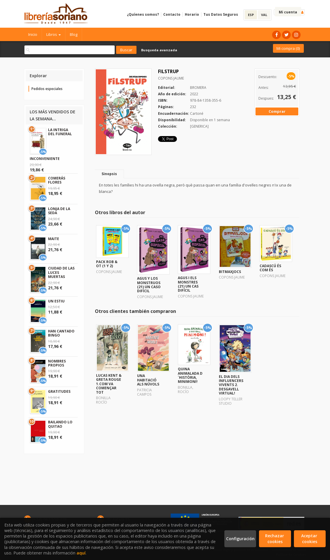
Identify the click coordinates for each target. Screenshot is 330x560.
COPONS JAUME (171, 78)
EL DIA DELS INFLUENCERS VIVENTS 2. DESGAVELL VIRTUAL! (231, 385)
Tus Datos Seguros (220, 14)
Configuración (240, 538)
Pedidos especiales (47, 88)
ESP (251, 15)
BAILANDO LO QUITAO (60, 424)
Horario (192, 14)
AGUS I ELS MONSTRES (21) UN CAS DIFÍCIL (188, 284)
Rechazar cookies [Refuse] (275, 538)
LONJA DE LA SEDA (59, 210)
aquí (81, 553)
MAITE (53, 238)
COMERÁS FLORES (56, 180)
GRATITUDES (59, 391)
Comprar (277, 111)
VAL (264, 15)
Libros (53, 34)
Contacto (171, 14)
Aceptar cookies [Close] (309, 538)
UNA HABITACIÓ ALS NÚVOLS (148, 380)
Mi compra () (288, 48)
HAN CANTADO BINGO (61, 333)
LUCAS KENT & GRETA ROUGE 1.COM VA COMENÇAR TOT (109, 384)
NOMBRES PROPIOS (57, 363)
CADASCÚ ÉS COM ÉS (270, 267)
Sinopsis (109, 173)
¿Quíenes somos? (143, 14)
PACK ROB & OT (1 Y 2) (107, 263)
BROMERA (198, 87)
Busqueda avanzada (159, 50)
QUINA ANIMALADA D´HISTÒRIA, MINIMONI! (190, 375)
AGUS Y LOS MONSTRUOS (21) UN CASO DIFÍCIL (149, 284)
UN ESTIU (56, 301)
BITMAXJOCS (230, 271)
